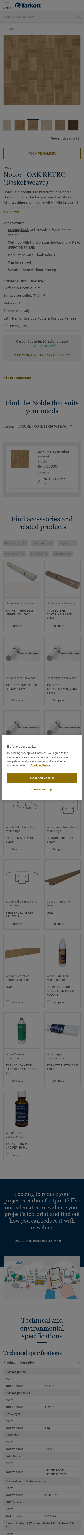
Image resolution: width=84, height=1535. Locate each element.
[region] (42, 767)
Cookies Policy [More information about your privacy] (40, 765)
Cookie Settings (42, 789)
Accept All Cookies (42, 778)
